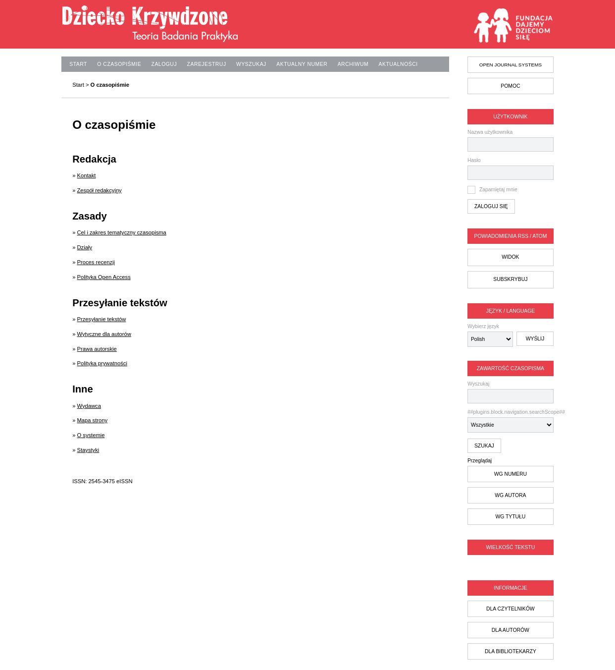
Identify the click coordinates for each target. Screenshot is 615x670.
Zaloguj (164, 64)
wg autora (510, 495)
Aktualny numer (301, 64)
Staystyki (88, 450)
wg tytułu (510, 516)
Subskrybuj (510, 279)
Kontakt (86, 175)
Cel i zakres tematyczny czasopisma (121, 232)
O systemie (91, 435)
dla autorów (510, 630)
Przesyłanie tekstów (101, 319)
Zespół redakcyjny (99, 190)
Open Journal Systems (510, 64)
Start (78, 64)
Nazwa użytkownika (489, 132)
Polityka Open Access (104, 277)
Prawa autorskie (97, 349)
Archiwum (353, 64)
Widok (510, 257)
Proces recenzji (96, 262)
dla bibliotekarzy (510, 651)
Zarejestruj (206, 64)
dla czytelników (510, 609)
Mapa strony (92, 420)
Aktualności (398, 64)
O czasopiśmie (119, 64)
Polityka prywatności (102, 363)
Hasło (474, 160)
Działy (84, 247)
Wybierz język (483, 326)
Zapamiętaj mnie (498, 189)
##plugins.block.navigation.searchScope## (510, 421)
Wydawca (89, 406)
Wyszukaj (510, 392)
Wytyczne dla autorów (104, 334)
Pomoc (510, 86)
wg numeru (510, 474)
